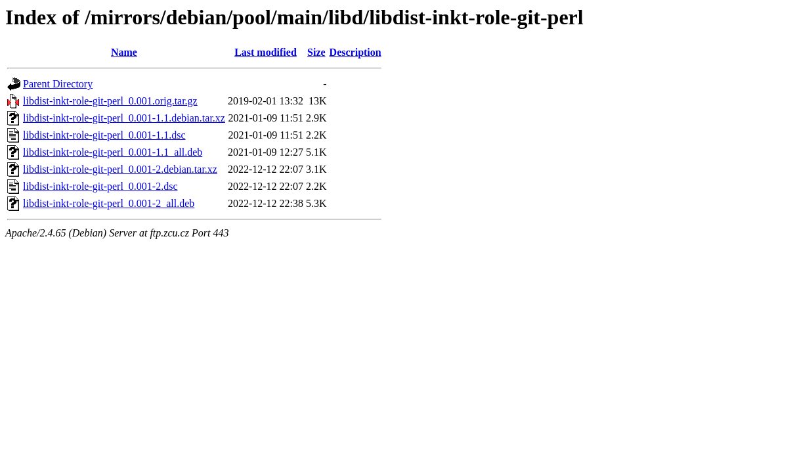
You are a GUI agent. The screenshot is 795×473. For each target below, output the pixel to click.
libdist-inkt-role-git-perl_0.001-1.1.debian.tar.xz (124, 118)
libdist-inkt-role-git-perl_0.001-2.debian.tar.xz (120, 169)
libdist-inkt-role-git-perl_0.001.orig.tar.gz (110, 100)
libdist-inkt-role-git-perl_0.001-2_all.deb (108, 203)
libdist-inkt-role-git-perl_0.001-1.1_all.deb (112, 152)
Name (124, 52)
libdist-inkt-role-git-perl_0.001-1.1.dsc (104, 135)
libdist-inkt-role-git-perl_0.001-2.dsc (100, 186)
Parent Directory (58, 83)
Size (316, 52)
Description (355, 52)
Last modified (265, 52)
